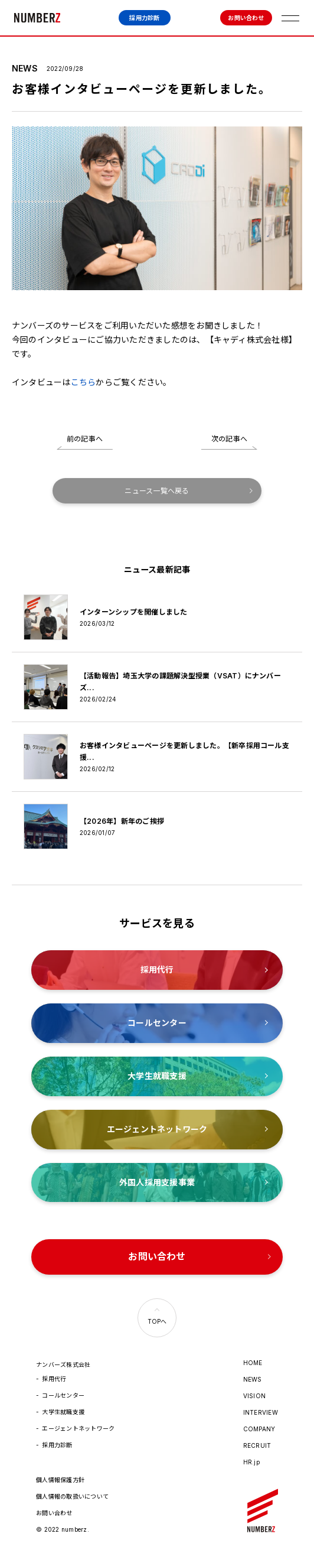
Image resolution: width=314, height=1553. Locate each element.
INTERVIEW (260, 1412)
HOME (253, 1362)
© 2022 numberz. (62, 1529)
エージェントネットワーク (78, 1428)
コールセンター (63, 1395)
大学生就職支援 (63, 1411)
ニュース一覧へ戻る (157, 490)
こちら (83, 382)
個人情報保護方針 (60, 1479)
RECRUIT (257, 1445)
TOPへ (157, 1321)
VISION (254, 1395)
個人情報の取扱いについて (72, 1496)
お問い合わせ (246, 17)
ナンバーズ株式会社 (37, 17)
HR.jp (251, 1462)
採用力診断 (144, 17)
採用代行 (54, 1378)
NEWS (252, 1379)
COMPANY (259, 1428)
